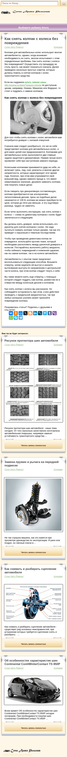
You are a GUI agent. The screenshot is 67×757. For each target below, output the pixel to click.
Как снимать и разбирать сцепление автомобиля (30, 570)
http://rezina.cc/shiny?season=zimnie (23, 85)
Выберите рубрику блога (33, 27)
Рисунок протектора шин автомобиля (31, 340)
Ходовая (58, 47)
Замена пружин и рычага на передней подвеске (32, 463)
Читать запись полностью (33, 445)
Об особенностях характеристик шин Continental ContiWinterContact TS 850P (32, 662)
